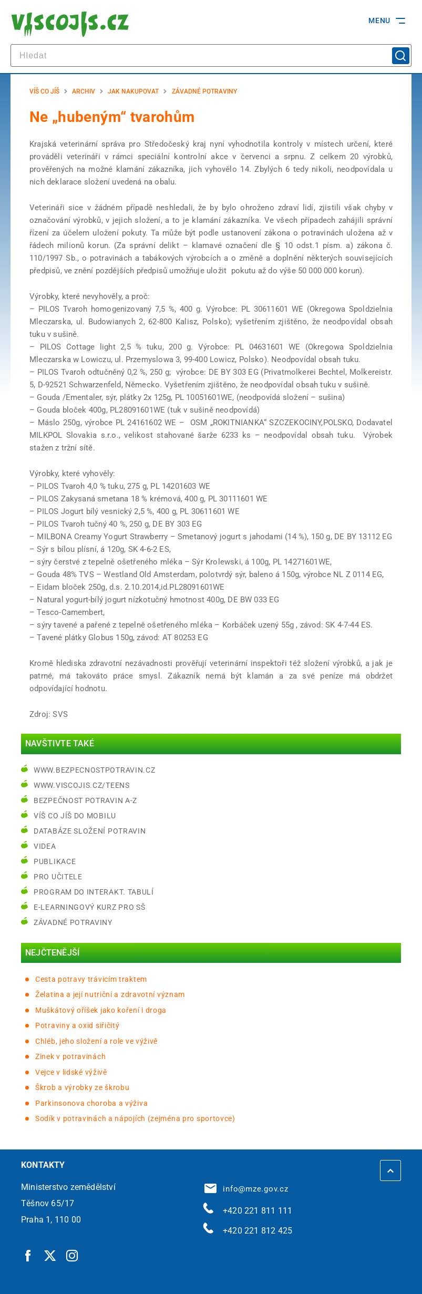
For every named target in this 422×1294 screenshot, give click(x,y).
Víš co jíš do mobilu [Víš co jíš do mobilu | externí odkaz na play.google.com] (75, 816)
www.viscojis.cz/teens (82, 785)
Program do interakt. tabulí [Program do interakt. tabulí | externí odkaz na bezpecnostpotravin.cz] (94, 892)
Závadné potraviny (204, 91)
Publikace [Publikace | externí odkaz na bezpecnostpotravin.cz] (55, 861)
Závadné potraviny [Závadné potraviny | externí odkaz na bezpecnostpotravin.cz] (73, 922)
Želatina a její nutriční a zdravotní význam (110, 994)
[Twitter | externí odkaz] (50, 1255)
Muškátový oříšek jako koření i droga (101, 1010)
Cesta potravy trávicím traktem (91, 979)
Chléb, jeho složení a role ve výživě (96, 1041)
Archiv (83, 91)
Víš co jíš (44, 91)
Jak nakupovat (133, 91)
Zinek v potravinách (70, 1056)
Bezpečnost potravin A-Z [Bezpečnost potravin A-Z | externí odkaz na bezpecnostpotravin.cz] (85, 800)
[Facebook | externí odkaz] (28, 1255)
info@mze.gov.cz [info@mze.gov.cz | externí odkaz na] (246, 1189)
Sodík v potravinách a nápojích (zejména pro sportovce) (135, 1118)
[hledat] (211, 55)
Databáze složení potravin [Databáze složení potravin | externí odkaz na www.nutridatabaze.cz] (90, 831)
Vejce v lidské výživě (71, 1072)
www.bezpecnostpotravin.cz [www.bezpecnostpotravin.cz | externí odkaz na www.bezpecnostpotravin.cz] (95, 770)
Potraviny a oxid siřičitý (77, 1025)
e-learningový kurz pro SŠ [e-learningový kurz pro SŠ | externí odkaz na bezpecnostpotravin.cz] (90, 907)
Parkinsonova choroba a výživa (91, 1103)
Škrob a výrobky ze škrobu (82, 1087)
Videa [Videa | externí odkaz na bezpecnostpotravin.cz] (45, 846)
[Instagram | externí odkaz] (72, 1255)
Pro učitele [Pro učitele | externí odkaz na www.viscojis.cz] (58, 876)
